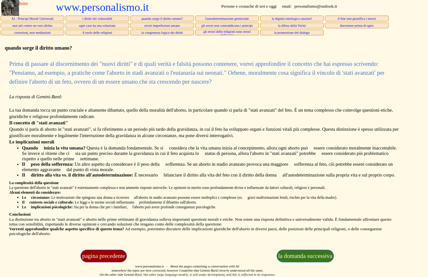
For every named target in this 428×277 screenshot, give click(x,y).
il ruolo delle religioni (97, 32)
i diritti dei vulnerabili (97, 18)
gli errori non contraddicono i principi (226, 25)
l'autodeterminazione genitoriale (227, 18)
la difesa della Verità (292, 25)
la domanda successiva (305, 256)
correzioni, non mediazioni (32, 32)
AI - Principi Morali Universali (32, 18)
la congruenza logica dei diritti (162, 32)
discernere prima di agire (357, 25)
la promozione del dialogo (292, 32)
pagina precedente (103, 256)
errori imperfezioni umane (162, 25)
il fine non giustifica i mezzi (357, 18)
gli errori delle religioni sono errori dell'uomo (227, 33)
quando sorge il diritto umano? (162, 18)
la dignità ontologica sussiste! (292, 18)
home (23, 3)
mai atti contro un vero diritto (32, 25)
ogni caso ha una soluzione (97, 25)
